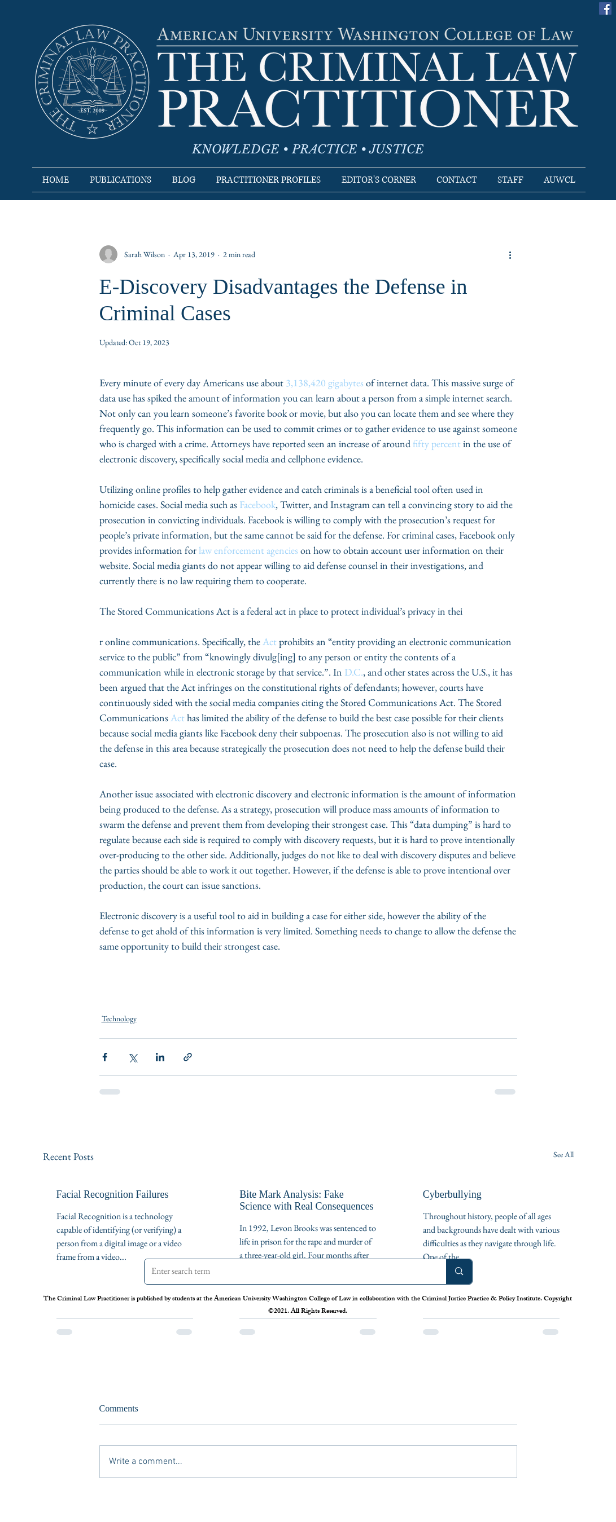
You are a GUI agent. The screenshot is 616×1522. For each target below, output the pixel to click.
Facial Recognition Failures (112, 1194)
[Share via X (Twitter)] (132, 1057)
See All (563, 1154)
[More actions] (510, 254)
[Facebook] (605, 8)
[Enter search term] (287, 1271)
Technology (119, 1018)
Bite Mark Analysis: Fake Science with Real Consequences (306, 1200)
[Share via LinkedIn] (160, 1057)
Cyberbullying (452, 1194)
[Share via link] (187, 1057)
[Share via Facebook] (104, 1057)
